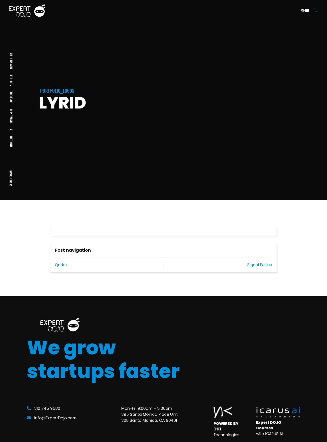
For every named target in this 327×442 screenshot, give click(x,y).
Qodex (61, 264)
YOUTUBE (11, 80)
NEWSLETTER (11, 61)
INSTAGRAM (11, 116)
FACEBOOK (11, 97)
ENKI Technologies (226, 432)
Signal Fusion (259, 264)
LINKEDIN (11, 141)
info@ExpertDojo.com (52, 418)
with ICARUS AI (269, 433)
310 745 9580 (43, 408)
